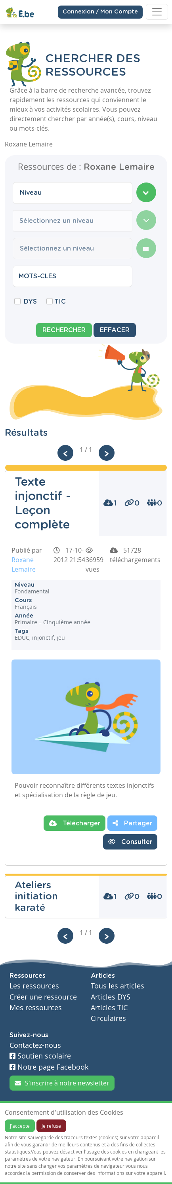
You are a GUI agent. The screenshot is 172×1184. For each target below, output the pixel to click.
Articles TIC (109, 1007)
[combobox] (72, 192)
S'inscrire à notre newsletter (62, 1083)
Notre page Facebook (49, 1067)
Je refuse (51, 1126)
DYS (30, 301)
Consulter (130, 841)
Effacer (115, 330)
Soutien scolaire (40, 1055)
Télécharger (74, 823)
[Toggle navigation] (157, 12)
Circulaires (108, 1018)
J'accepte (20, 1126)
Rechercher (64, 330)
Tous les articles (117, 985)
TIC (60, 301)
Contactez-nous (35, 1045)
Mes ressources (36, 1007)
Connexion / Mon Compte (100, 11)
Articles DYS (110, 997)
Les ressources (34, 985)
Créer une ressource (43, 997)
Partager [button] (132, 823)
